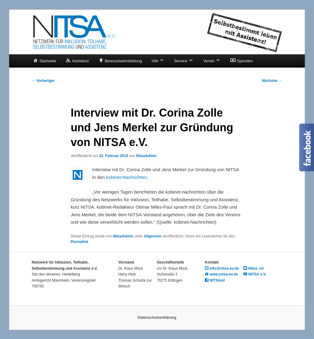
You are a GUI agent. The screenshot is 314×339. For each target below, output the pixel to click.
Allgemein (152, 236)
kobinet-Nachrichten (126, 177)
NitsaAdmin (146, 156)
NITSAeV (215, 280)
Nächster (272, 81)
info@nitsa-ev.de (222, 268)
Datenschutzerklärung (157, 317)
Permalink (79, 242)
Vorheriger (43, 81)
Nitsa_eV (253, 268)
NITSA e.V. (254, 274)
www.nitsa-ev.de (221, 274)
